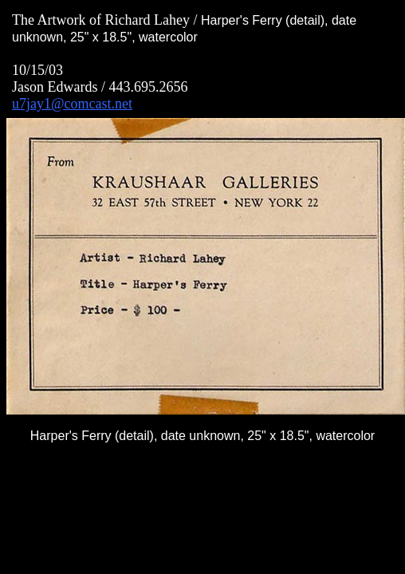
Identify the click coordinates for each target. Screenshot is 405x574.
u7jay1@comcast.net (72, 104)
